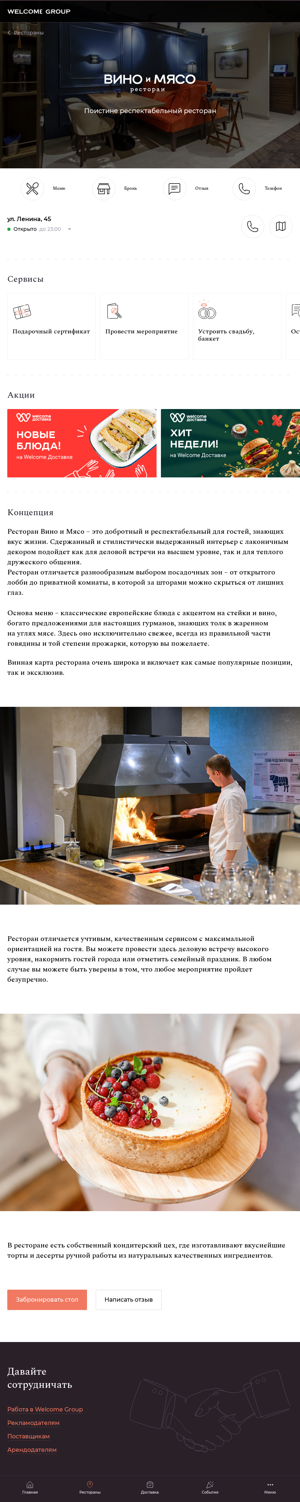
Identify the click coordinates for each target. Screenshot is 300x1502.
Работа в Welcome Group (45, 1409)
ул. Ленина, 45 (29, 219)
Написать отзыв (128, 1299)
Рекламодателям (33, 1422)
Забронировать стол (47, 1299)
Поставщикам (28, 1436)
